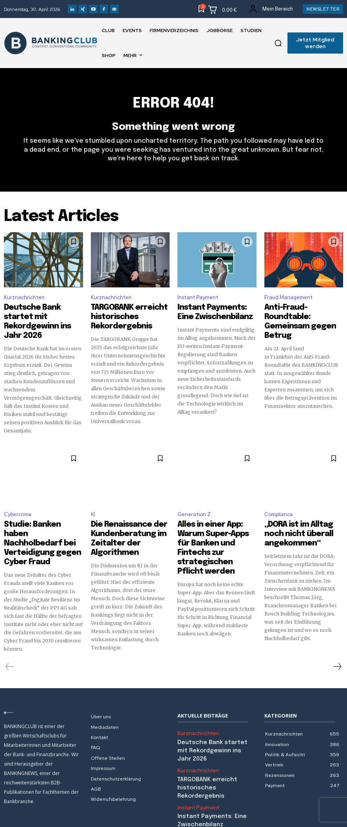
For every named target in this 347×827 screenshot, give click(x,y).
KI (93, 502)
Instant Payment (197, 302)
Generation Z (194, 502)
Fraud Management (288, 302)
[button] (278, 43)
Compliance (278, 502)
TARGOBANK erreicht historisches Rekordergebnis (119, 318)
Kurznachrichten (24, 302)
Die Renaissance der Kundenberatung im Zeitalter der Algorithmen (126, 519)
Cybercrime (18, 502)
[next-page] (337, 637)
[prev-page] (10, 637)
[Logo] (43, 683)
